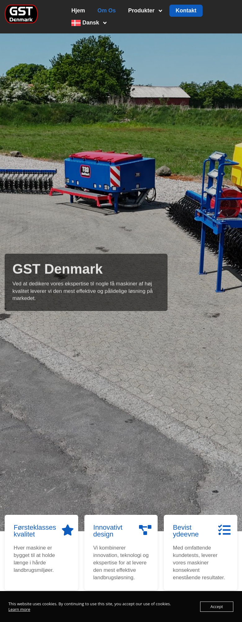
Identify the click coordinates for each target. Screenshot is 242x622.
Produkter (145, 11)
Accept (216, 606)
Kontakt (186, 10)
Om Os (106, 10)
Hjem (78, 10)
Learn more (19, 609)
